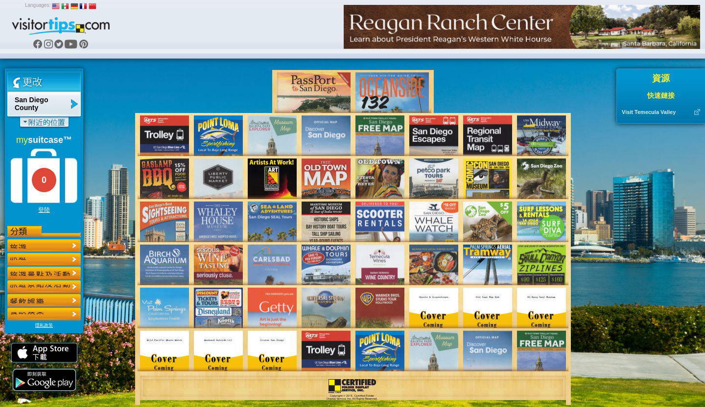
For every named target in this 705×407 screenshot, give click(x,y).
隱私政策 (44, 325)
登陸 (44, 209)
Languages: (37, 5)
